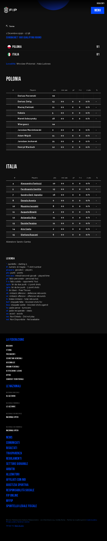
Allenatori (13, 474)
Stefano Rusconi (29, 235)
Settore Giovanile (17, 464)
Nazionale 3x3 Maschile (14, 414)
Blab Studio (19, 526)
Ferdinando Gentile (31, 189)
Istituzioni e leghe (14, 371)
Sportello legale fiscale (21, 506)
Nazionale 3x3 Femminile (14, 427)
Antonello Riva (28, 218)
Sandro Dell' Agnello (31, 195)
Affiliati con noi (16, 480)
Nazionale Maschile (12, 393)
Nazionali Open (12, 417)
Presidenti (10, 354)
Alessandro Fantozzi (31, 183)
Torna (10, 26)
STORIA (9, 350)
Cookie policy (92, 520)
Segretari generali (14, 358)
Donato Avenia (28, 200)
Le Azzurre (10, 406)
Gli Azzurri (10, 396)
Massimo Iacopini (29, 206)
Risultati (11, 448)
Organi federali (12, 366)
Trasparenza (14, 453)
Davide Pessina (29, 223)
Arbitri (10, 469)
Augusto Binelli (29, 212)
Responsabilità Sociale (20, 490)
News (9, 437)
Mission (9, 346)
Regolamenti (14, 458)
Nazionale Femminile (13, 403)
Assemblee (10, 362)
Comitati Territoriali (15, 379)
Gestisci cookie (23, 522)
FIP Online (12, 495)
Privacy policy (11, 522)
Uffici (8, 375)
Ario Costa (26, 229)
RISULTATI (100, 3)
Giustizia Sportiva (17, 485)
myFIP (9, 501)
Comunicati (13, 443)
